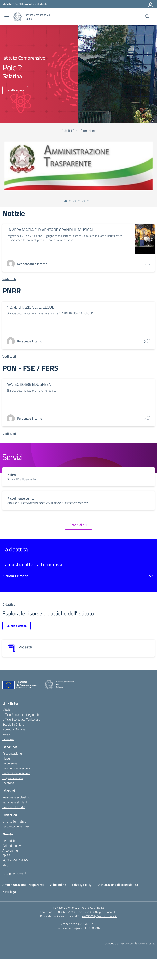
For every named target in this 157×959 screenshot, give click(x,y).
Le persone (9, 763)
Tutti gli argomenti (14, 873)
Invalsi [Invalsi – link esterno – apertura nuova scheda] (6, 734)
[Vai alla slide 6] (88, 201)
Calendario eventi (14, 845)
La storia (8, 782)
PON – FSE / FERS (15, 860)
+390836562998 (64, 912)
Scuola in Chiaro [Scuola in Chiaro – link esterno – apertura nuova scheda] (13, 724)
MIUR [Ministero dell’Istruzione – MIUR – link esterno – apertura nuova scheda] (6, 709)
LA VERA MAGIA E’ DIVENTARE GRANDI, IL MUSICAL (50, 230)
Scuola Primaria (15, 576)
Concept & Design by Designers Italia (129, 943)
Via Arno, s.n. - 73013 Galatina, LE (84, 907)
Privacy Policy (81, 884)
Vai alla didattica (17, 626)
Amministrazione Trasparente (23, 884)
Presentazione (12, 753)
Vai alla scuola (15, 90)
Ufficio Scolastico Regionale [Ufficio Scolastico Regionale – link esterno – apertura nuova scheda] (21, 714)
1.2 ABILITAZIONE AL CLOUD (31, 307)
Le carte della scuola (16, 773)
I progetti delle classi (16, 826)
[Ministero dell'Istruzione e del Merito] (24, 4)
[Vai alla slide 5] (83, 201)
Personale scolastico (16, 797)
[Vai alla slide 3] (74, 201)
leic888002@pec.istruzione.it (99, 916)
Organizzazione (12, 777)
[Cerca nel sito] (147, 17)
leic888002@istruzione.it (100, 912)
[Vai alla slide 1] (65, 201)
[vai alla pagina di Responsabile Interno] (32, 263)
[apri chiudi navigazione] (6, 16)
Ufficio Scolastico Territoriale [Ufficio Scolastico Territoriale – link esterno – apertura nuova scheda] (21, 719)
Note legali (9, 891)
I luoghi (7, 758)
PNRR (6, 855)
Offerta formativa (14, 821)
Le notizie (9, 840)
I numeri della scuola (16, 768)
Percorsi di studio (13, 807)
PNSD (6, 865)
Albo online (10, 850)
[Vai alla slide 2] (70, 201)
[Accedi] (151, 4)
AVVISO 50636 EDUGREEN (29, 384)
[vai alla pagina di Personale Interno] (29, 341)
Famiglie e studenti (15, 802)
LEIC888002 (92, 928)
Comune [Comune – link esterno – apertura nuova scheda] (8, 739)
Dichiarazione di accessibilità (118, 884)
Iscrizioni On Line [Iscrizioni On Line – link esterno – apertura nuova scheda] (13, 729)
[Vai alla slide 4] (79, 201)
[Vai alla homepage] (17, 16)
